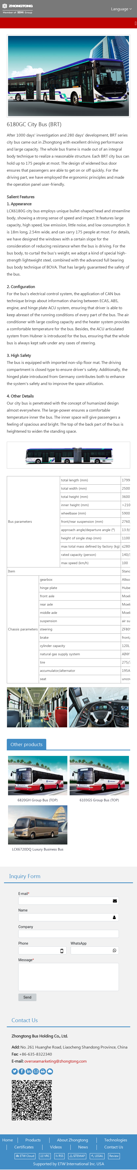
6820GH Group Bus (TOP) (38, 800)
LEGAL (97, 1156)
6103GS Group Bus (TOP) (99, 800)
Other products (26, 745)
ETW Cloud (25, 1156)
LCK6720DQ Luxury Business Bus (37, 849)
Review (114, 1156)
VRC (45, 1156)
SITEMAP (77, 1156)
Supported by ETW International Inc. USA (68, 1164)
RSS (59, 1156)
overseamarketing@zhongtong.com (55, 1061)
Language (121, 9)
